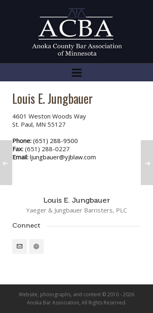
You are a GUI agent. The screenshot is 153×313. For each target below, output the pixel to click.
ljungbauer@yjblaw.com (63, 157)
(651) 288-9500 (55, 140)
